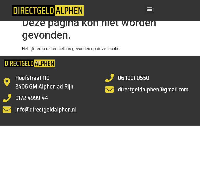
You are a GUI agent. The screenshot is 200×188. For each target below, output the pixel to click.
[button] (149, 9)
